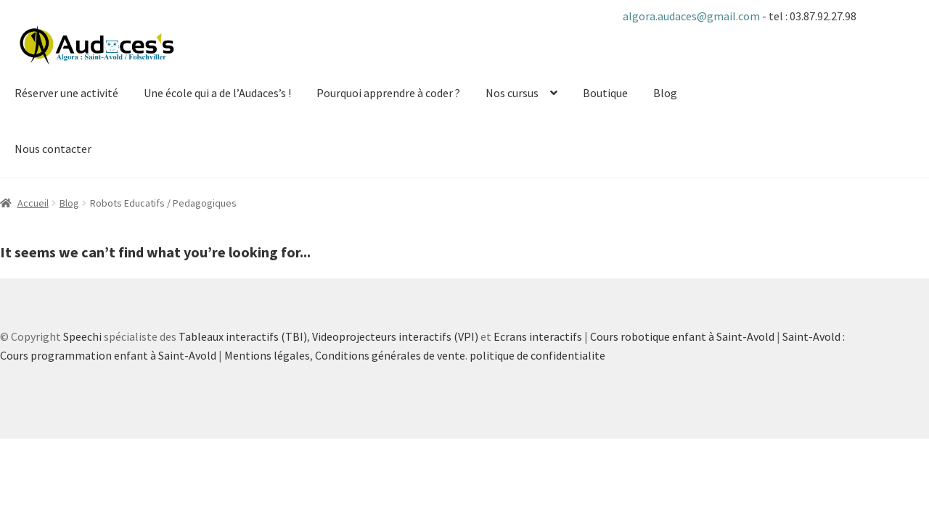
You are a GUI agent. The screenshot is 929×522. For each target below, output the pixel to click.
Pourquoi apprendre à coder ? (388, 93)
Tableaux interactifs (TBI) (243, 336)
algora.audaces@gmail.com (692, 16)
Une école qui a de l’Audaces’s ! (217, 93)
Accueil (33, 203)
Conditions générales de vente (390, 355)
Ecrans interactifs (538, 336)
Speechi (82, 336)
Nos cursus (512, 93)
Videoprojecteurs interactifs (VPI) (395, 336)
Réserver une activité (66, 93)
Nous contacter (53, 148)
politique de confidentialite (537, 355)
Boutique (605, 93)
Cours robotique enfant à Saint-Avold (682, 336)
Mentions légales (267, 355)
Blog (665, 93)
